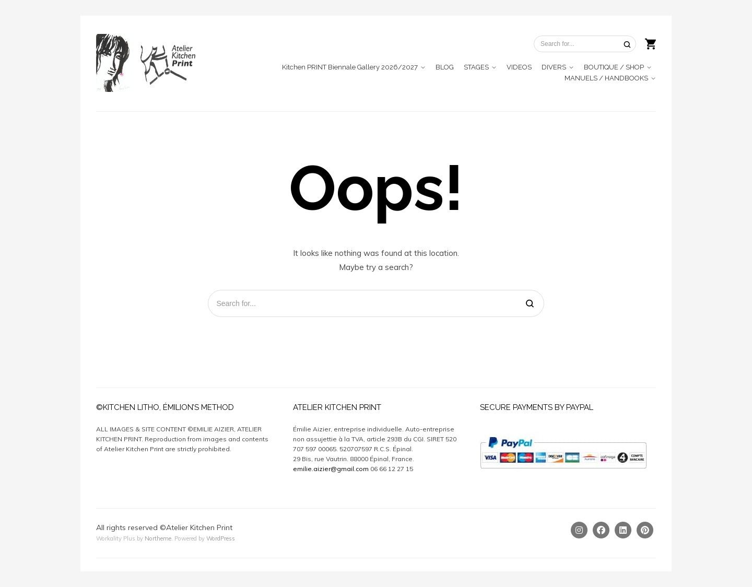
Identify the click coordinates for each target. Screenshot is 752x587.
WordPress (220, 538)
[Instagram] (579, 530)
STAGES (476, 67)
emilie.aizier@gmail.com (331, 469)
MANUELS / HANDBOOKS (606, 78)
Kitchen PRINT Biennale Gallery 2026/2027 (350, 67)
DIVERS (554, 67)
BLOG (445, 67)
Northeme (158, 538)
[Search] (627, 44)
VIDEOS (519, 67)
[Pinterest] (645, 530)
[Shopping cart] (650, 43)
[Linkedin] (623, 530)
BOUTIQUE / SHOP (614, 67)
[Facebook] (601, 530)
